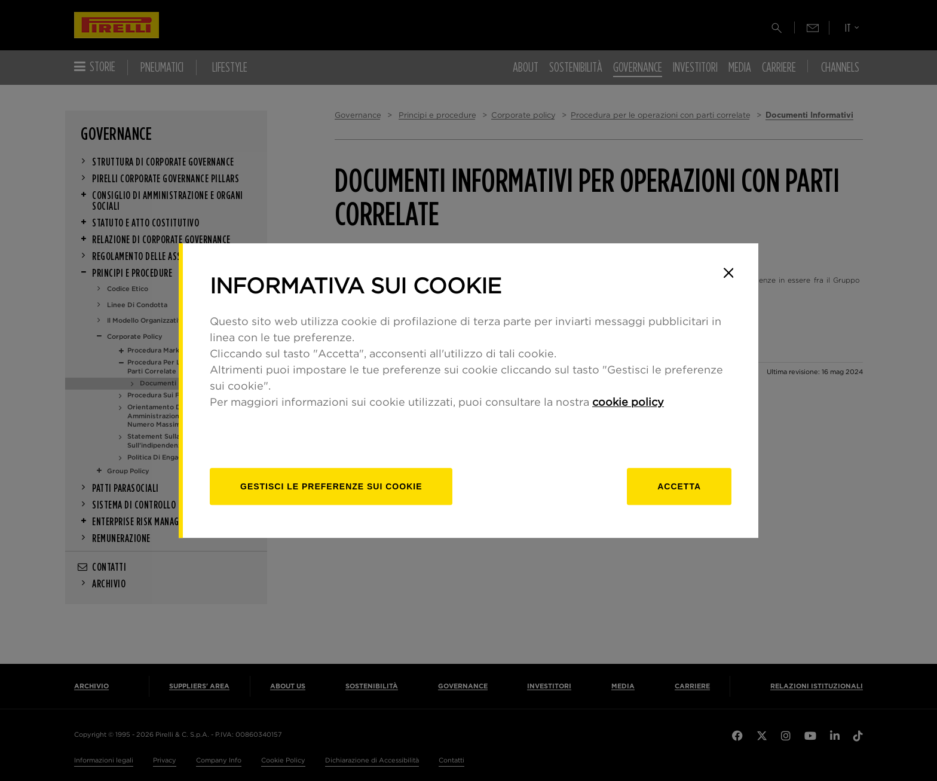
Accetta (679, 486)
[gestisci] (331, 486)
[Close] (728, 273)
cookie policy (628, 403)
